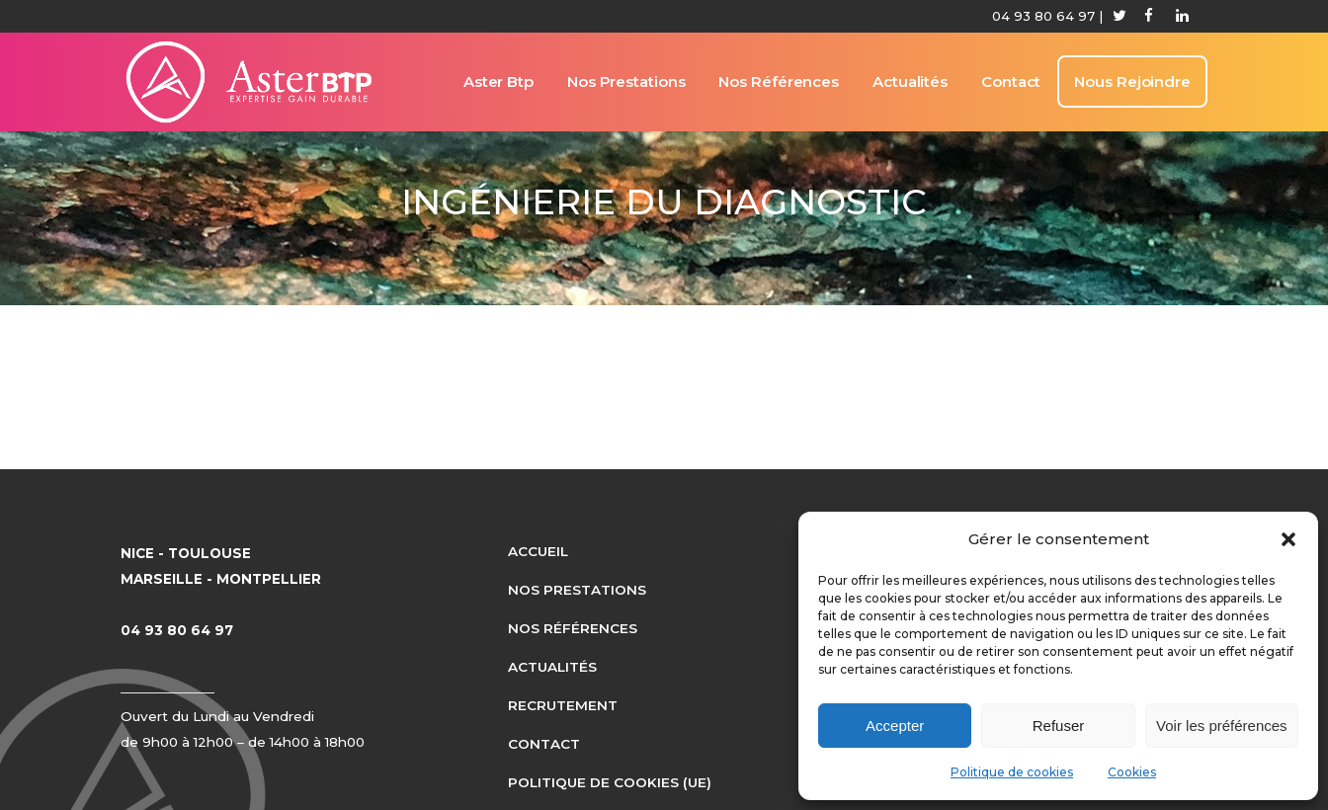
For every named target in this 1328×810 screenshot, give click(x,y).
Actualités (552, 667)
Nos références (572, 628)
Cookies (1132, 772)
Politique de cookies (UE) (609, 782)
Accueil (538, 551)
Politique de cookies (1012, 772)
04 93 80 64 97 (1043, 16)
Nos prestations (577, 590)
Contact (544, 744)
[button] (1288, 539)
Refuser (1059, 725)
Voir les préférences (1221, 725)
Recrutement (563, 705)
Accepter (895, 725)
